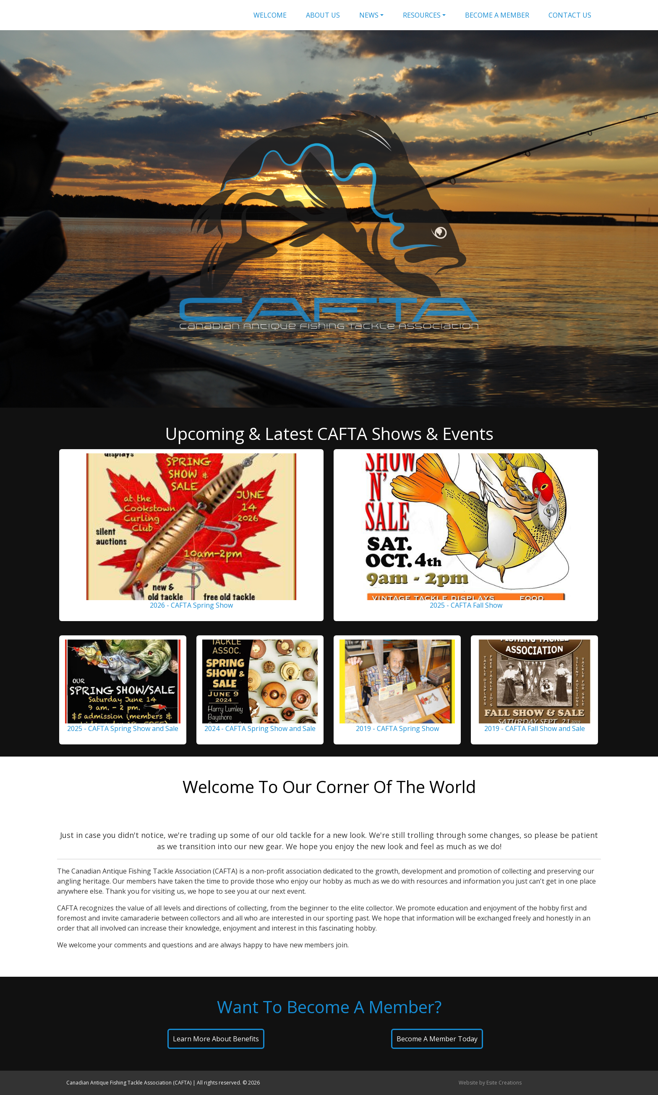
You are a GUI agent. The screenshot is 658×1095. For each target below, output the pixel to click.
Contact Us (569, 15)
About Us (323, 15)
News (369, 15)
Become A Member (497, 15)
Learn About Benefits (216, 1039)
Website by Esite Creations (490, 1082)
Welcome (270, 15)
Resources (422, 15)
